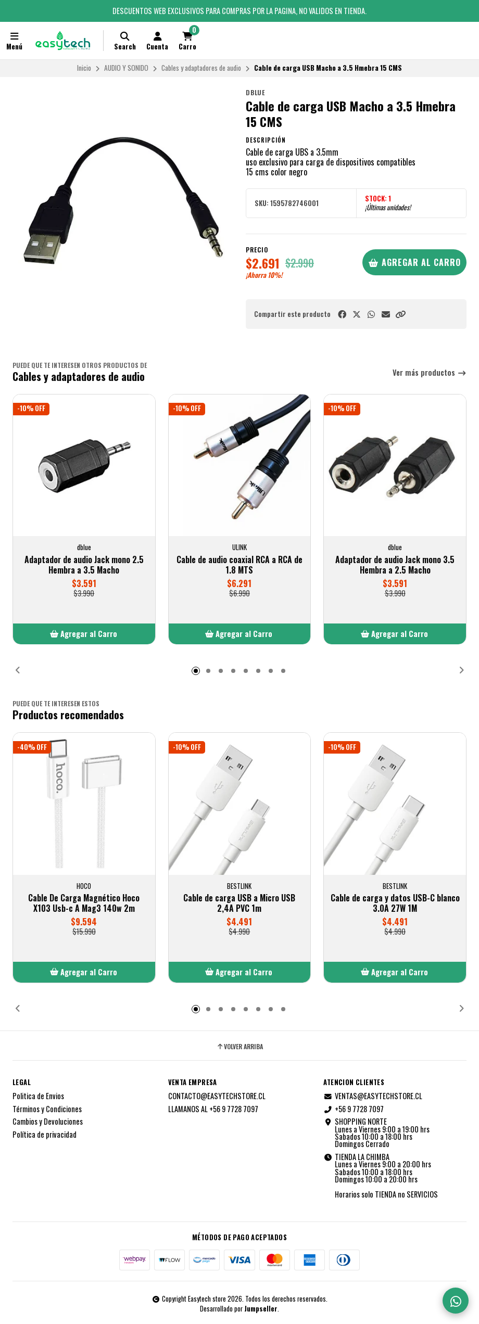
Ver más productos (430, 373)
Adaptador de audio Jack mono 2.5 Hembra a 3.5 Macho (84, 565)
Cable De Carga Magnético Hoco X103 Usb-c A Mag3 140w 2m (84, 903)
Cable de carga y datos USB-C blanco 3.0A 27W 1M (395, 903)
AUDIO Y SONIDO (126, 67)
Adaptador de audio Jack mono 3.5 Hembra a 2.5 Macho (395, 565)
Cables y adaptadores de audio (201, 67)
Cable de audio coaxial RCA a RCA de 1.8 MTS (239, 565)
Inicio (84, 67)
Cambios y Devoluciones (47, 1121)
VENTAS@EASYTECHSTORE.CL (372, 1096)
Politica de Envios (38, 1096)
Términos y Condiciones (47, 1109)
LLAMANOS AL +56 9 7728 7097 (213, 1109)
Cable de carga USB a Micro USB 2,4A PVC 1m (239, 903)
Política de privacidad (44, 1134)
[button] (400, 314)
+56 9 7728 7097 (353, 1109)
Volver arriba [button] (239, 1046)
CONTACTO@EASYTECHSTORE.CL (217, 1096)
